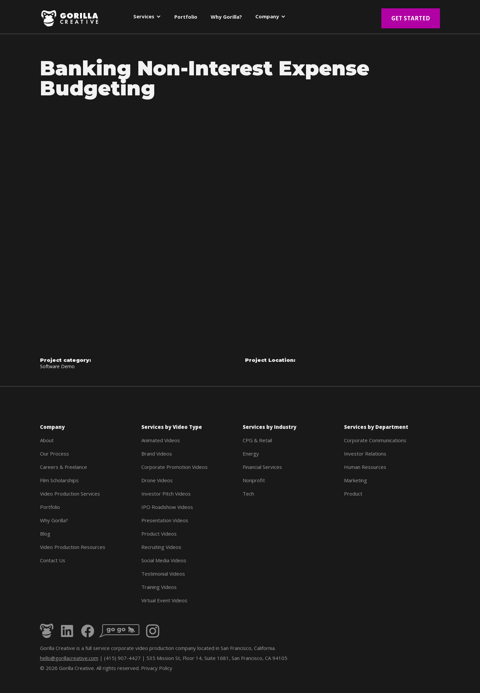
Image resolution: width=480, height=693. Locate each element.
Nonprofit (254, 480)
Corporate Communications (375, 440)
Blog (45, 533)
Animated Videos (160, 440)
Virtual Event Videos (164, 600)
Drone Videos (157, 480)
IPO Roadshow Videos (167, 507)
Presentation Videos (164, 520)
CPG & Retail (257, 440)
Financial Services (262, 467)
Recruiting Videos (161, 547)
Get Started (410, 18)
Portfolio (50, 507)
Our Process (54, 453)
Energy (251, 453)
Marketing (355, 480)
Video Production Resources (72, 547)
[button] (147, 17)
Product (353, 493)
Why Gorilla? (54, 520)
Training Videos (159, 587)
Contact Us (52, 560)
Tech (248, 493)
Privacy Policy (156, 668)
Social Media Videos (163, 560)
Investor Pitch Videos (166, 493)
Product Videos (159, 533)
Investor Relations (365, 453)
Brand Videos (156, 453)
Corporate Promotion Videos (174, 467)
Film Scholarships (59, 480)
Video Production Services (70, 493)
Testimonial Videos (163, 573)
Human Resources (365, 467)
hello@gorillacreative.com (69, 658)
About (47, 440)
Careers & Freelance (63, 467)
